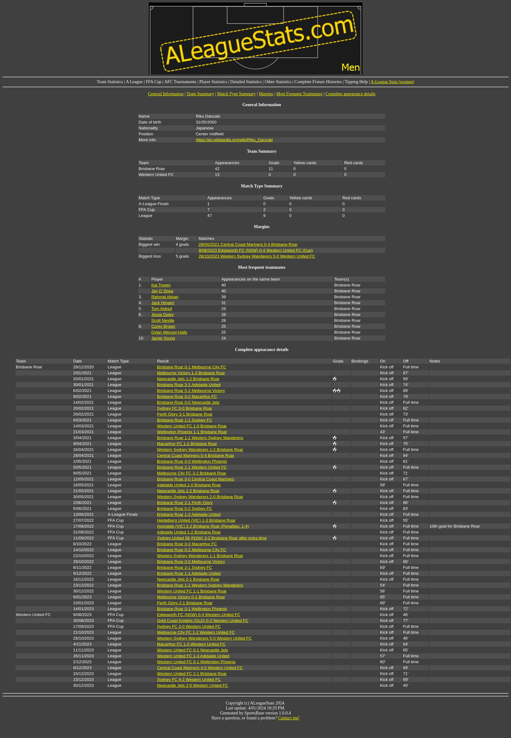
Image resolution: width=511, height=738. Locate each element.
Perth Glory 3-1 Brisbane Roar (184, 414)
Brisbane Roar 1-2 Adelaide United (188, 514)
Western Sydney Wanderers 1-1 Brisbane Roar (200, 555)
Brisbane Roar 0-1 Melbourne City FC (191, 367)
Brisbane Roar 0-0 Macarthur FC (187, 544)
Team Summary (200, 94)
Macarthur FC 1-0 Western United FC (191, 644)
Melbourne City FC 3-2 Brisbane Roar (191, 473)
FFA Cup (154, 81)
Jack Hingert (162, 302)
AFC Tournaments (180, 81)
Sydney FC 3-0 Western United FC (189, 626)
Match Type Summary (236, 94)
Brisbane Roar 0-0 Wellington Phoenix (192, 461)
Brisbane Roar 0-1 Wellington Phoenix (192, 608)
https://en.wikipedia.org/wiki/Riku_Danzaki (234, 139)
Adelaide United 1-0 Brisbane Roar (189, 485)
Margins (266, 94)
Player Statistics (213, 81)
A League (134, 81)
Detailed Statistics (246, 81)
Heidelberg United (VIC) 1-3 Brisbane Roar (196, 520)
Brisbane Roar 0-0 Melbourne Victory (191, 561)
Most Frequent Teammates (299, 94)
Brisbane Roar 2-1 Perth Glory (184, 502)
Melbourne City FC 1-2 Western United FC (196, 632)
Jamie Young (163, 338)
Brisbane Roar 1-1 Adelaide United (188, 573)
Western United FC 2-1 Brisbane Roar (192, 673)
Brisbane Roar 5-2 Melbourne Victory (191, 390)
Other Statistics (278, 81)
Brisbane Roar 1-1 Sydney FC (184, 420)
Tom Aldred (161, 308)
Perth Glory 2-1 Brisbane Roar (184, 603)
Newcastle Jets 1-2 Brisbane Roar (188, 378)
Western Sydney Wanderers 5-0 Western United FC (204, 638)
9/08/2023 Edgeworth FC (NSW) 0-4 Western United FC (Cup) (255, 250)
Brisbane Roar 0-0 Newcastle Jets (188, 402)
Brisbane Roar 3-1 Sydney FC (184, 567)
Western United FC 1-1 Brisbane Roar (192, 591)
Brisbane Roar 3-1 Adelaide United (188, 384)
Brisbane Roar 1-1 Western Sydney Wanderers (200, 437)
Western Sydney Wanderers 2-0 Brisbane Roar (200, 496)
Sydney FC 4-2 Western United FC (189, 679)
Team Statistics (110, 81)
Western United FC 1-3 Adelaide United (193, 656)
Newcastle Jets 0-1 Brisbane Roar (188, 579)
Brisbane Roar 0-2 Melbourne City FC (191, 549)
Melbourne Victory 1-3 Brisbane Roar (191, 373)
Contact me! (289, 718)
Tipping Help (356, 81)
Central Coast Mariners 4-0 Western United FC (200, 667)
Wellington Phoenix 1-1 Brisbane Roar (192, 432)
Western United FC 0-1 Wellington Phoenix (196, 661)
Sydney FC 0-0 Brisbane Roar (184, 408)
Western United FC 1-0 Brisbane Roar (192, 426)
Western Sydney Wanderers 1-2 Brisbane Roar (200, 449)
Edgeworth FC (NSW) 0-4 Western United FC (198, 614)
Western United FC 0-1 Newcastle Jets (192, 650)
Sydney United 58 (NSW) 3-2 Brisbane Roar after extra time (211, 538)
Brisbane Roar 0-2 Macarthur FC (187, 396)
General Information (166, 94)
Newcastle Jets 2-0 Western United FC (192, 685)
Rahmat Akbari (164, 297)
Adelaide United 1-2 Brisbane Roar (189, 532)
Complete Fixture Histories (318, 81)
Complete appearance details (350, 94)
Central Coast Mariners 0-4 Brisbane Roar (195, 455)
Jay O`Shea (162, 291)
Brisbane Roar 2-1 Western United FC (192, 467)
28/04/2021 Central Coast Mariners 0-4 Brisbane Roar (247, 244)
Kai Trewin (161, 285)
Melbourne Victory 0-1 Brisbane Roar (191, 597)
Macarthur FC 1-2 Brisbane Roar (187, 443)
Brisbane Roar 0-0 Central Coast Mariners (195, 479)
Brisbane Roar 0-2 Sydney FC (184, 508)
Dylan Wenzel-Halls (169, 332)
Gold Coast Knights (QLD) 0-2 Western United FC (202, 620)
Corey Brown (163, 326)
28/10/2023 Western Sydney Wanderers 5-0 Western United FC (256, 256)
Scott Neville (162, 320)
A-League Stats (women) (392, 81)
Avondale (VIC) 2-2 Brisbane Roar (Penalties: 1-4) (203, 526)
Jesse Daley (162, 314)
